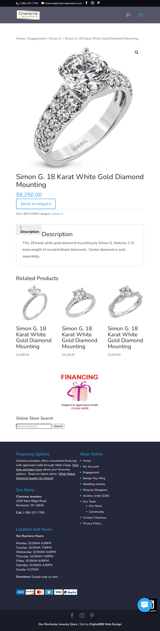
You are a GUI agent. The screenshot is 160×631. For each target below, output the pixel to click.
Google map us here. (44, 577)
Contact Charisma (94, 518)
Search (58, 426)
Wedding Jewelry (94, 484)
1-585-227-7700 (33, 513)
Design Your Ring (94, 478)
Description (29, 231)
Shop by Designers (95, 490)
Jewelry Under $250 (96, 496)
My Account (91, 467)
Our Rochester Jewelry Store (58, 624)
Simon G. (55, 38)
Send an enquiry (36, 204)
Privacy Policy (92, 523)
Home (20, 38)
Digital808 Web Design (105, 624)
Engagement (37, 38)
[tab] (30, 230)
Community (96, 512)
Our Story (95, 506)
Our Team (89, 502)
